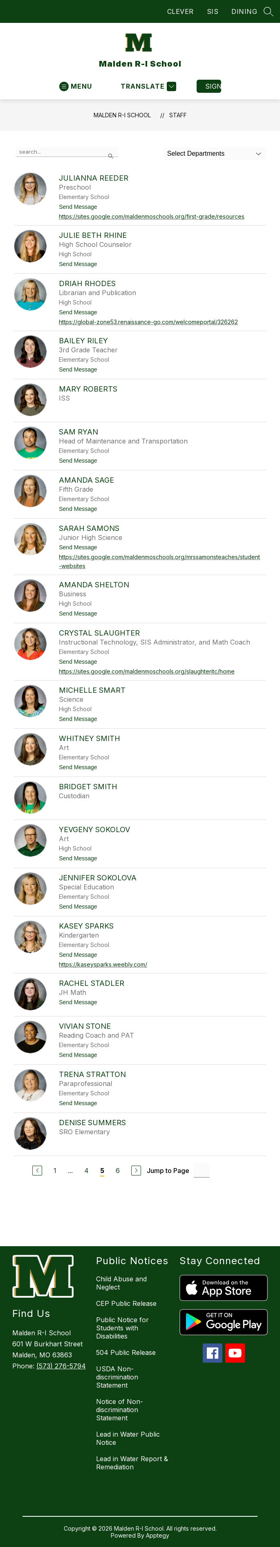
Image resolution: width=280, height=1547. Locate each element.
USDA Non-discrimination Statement (117, 1377)
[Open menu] (75, 86)
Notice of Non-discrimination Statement (119, 1409)
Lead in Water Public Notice (128, 1438)
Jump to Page (168, 1170)
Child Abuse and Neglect (121, 1283)
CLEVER (180, 11)
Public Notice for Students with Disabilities (122, 1328)
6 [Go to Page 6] (118, 1170)
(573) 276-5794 (61, 1366)
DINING (244, 11)
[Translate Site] (147, 86)
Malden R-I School (122, 115)
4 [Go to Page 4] (86, 1170)
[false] (67, 152)
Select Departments (196, 153)
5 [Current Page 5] (102, 1170)
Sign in (213, 86)
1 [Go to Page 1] (55, 1170)
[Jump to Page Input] (201, 1170)
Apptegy (157, 1535)
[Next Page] (136, 1170)
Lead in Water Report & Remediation (132, 1463)
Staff (178, 115)
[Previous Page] (37, 1170)
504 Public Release (126, 1352)
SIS (213, 11)
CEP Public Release (126, 1303)
